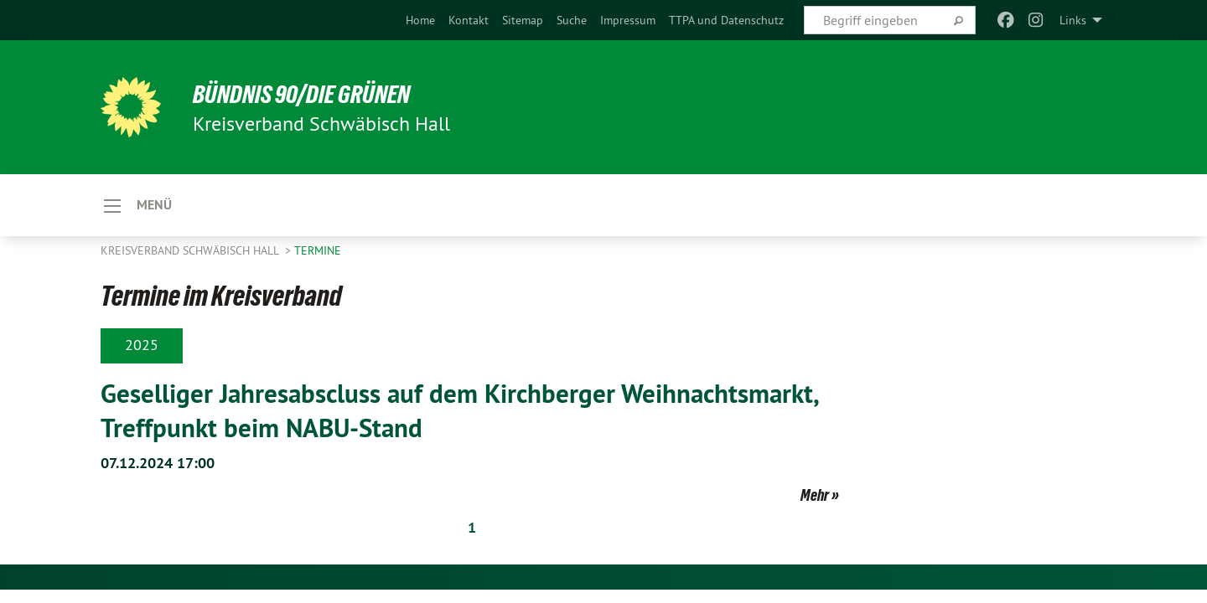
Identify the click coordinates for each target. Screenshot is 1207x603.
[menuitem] (420, 20)
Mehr (814, 494)
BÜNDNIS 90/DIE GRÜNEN (307, 94)
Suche (572, 20)
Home (420, 20)
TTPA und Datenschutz (726, 20)
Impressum (627, 20)
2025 (141, 345)
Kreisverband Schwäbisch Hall (191, 251)
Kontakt (468, 20)
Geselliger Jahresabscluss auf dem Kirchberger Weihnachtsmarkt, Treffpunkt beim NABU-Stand (469, 410)
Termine (317, 251)
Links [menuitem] (1072, 20)
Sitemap (522, 20)
